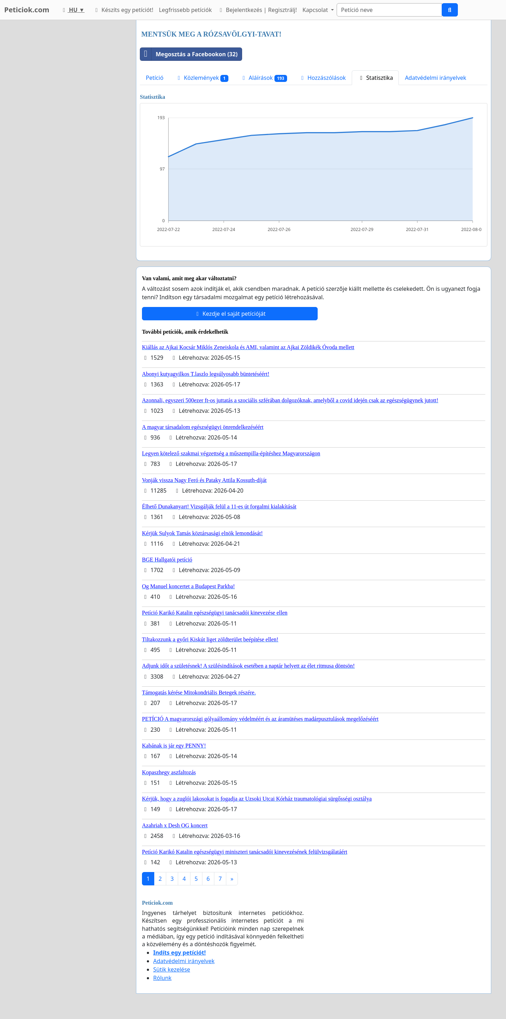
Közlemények (201, 78)
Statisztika (375, 78)
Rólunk (162, 978)
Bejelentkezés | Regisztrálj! (257, 10)
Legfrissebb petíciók (185, 10)
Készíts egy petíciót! (123, 10)
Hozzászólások (322, 78)
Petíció (154, 78)
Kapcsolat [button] (316, 10)
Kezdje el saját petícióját (230, 314)
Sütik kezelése (171, 969)
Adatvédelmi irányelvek (435, 78)
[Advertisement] (67, 125)
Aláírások (263, 78)
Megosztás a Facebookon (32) (189, 54)
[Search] (389, 10)
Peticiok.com (26, 9)
